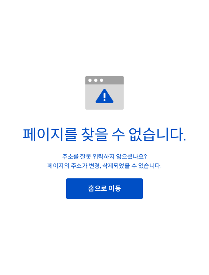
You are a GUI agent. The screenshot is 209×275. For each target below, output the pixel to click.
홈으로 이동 (104, 188)
